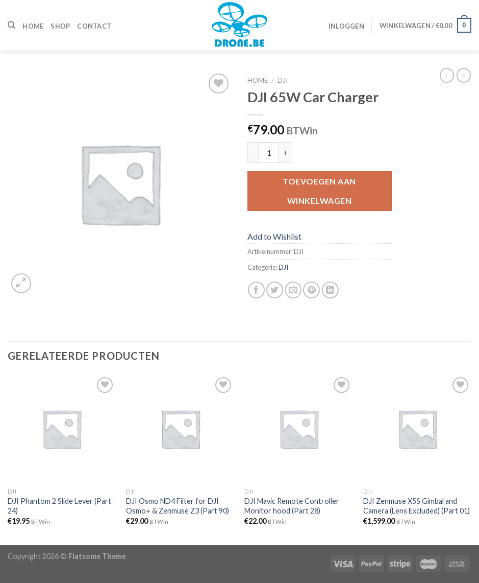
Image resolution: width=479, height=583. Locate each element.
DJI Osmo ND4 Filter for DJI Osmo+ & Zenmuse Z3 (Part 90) (177, 506)
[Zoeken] (11, 25)
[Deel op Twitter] (274, 290)
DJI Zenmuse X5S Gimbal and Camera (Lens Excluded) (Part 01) (416, 506)
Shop (60, 26)
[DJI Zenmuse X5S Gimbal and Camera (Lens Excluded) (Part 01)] (417, 429)
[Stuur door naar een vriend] (293, 290)
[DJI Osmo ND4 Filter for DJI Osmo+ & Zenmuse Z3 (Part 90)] (180, 429)
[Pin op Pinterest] (311, 290)
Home (32, 26)
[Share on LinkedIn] (330, 290)
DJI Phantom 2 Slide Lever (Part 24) (59, 506)
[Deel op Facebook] (256, 290)
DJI (283, 80)
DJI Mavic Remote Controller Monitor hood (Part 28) (291, 506)
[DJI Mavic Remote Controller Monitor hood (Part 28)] (298, 429)
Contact (94, 26)
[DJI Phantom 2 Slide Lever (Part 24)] (62, 429)
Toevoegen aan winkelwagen (319, 190)
